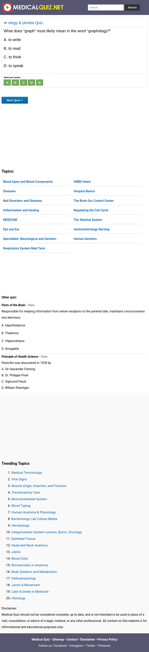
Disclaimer (87, 639)
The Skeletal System (88, 220)
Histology (18, 598)
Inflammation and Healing (21, 210)
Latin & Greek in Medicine (30, 591)
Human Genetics (85, 239)
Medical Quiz (41, 639)
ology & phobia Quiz (25, 23)
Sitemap (58, 639)
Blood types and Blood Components (28, 182)
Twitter (90, 646)
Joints (16, 552)
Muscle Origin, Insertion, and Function (39, 486)
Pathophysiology (23, 578)
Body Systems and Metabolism (34, 572)
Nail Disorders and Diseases (22, 201)
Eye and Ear (11, 229)
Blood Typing (20, 506)
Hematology (20, 525)
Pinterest (104, 646)
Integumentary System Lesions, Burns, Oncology (46, 532)
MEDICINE (10, 220)
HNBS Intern (82, 182)
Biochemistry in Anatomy (29, 565)
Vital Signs (19, 479)
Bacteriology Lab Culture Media (34, 519)
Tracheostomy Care (25, 492)
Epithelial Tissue (23, 539)
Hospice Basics (84, 191)
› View (30, 305)
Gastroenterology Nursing (91, 229)
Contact (72, 639)
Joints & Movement (25, 585)
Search (132, 7)
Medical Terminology (26, 473)
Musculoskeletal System (29, 499)
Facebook (60, 646)
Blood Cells (19, 558)
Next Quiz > (15, 100)
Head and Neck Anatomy (29, 545)
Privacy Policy (107, 639)
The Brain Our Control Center (94, 201)
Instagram (76, 646)
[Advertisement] (74, 135)
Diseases (9, 191)
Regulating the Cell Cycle (91, 210)
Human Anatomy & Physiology (33, 512)
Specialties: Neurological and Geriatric (29, 239)
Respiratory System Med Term (24, 248)
